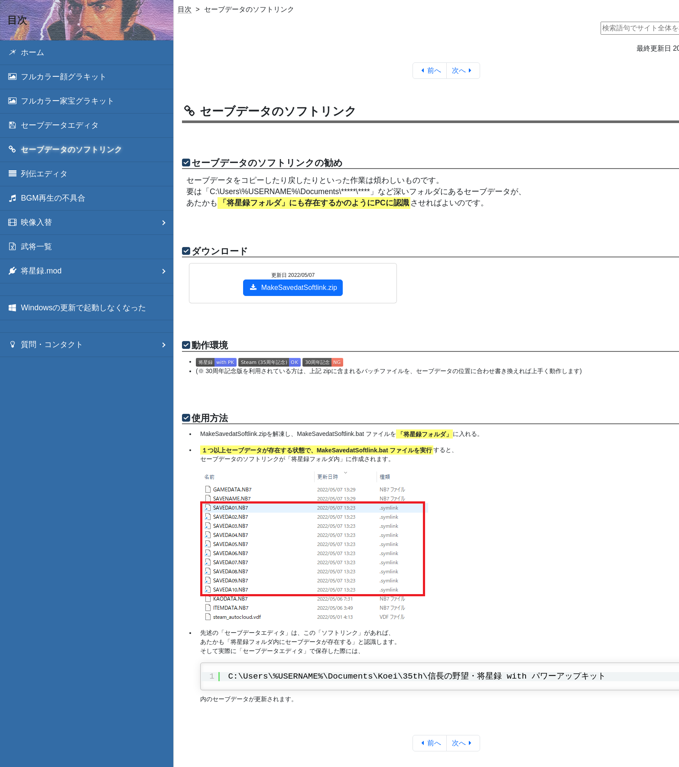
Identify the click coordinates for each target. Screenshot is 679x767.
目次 (185, 9)
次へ (463, 70)
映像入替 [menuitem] (90, 222)
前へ (429, 70)
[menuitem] (86, 52)
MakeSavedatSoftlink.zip (293, 287)
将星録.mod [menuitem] (90, 271)
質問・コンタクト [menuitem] (90, 345)
